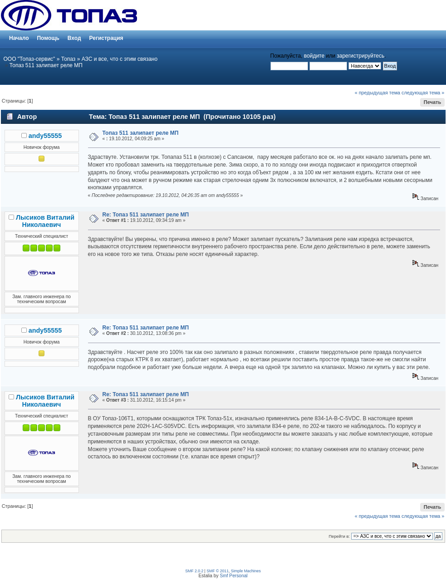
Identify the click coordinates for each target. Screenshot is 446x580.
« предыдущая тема (377, 92)
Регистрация (106, 38)
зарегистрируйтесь (360, 56)
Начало (19, 38)
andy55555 (45, 135)
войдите (314, 56)
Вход (74, 38)
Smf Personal (233, 575)
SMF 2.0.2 (194, 571)
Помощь (48, 38)
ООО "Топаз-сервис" (29, 59)
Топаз (68, 59)
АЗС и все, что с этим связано (119, 59)
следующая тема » (423, 92)
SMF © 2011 (217, 571)
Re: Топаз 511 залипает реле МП (146, 214)
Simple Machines (246, 571)
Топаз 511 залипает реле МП (46, 65)
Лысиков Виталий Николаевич (45, 221)
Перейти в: (339, 536)
